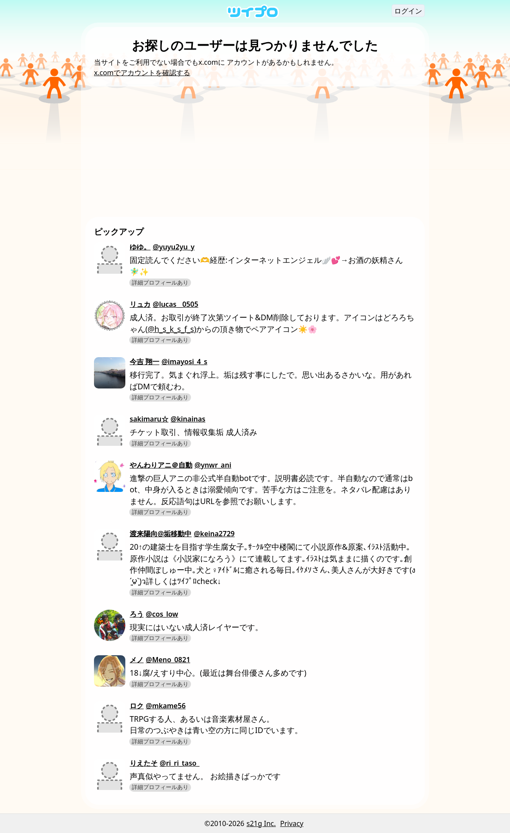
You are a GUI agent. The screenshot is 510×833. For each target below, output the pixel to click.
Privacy (291, 823)
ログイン (408, 11)
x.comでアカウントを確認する (142, 72)
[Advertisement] (255, 151)
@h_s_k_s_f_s (171, 329)
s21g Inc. (261, 823)
